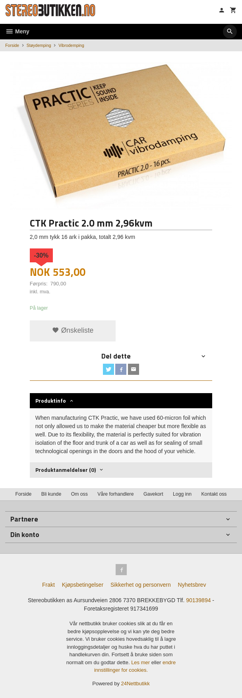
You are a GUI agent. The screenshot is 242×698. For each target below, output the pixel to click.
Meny (17, 31)
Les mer (141, 662)
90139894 (198, 600)
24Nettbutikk (135, 683)
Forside (12, 45)
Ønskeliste (73, 330)
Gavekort (153, 494)
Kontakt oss (214, 494)
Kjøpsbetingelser (82, 585)
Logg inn (182, 494)
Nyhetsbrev (192, 585)
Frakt (48, 585)
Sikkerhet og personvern (140, 585)
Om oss (79, 494)
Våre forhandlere (115, 494)
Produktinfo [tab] (50, 400)
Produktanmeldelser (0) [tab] (65, 469)
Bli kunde (51, 494)
